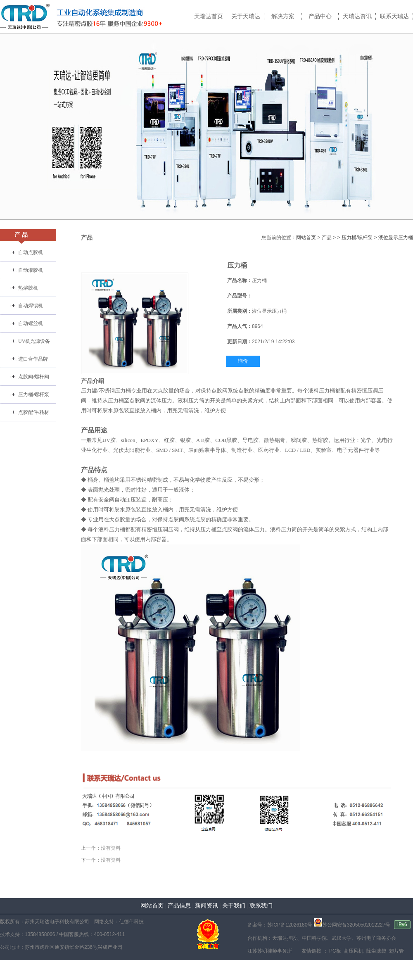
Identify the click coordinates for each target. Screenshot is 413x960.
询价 (243, 361)
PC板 (334, 951)
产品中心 (320, 16)
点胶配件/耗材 (33, 412)
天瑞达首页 (208, 16)
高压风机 (352, 951)
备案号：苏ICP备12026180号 (279, 925)
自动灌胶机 (30, 270)
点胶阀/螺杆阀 (33, 377)
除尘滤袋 (375, 951)
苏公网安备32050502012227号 (352, 925)
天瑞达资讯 (357, 16)
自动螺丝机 (30, 323)
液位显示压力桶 (395, 237)
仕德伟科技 (131, 921)
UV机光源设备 (34, 341)
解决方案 (282, 16)
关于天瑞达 (245, 16)
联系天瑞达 (394, 16)
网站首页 (306, 237)
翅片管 (395, 951)
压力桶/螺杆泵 (33, 394)
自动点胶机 (30, 252)
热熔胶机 (28, 288)
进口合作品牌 (33, 359)
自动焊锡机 (30, 306)
